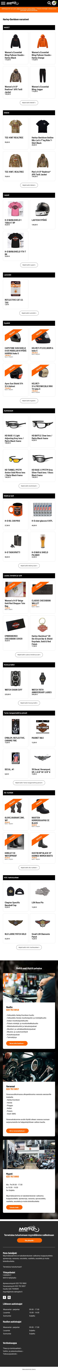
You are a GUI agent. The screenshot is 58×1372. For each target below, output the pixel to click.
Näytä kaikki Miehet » (29, 185)
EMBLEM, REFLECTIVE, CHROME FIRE (15, 739)
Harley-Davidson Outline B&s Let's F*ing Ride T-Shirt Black (42, 140)
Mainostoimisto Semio (29, 1369)
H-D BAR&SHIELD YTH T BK (15, 253)
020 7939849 (13, 1289)
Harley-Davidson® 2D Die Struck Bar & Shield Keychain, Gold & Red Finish (42, 640)
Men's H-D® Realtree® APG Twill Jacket (41, 173)
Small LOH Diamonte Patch (41, 935)
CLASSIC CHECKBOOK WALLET (41, 602)
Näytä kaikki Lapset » (29, 265)
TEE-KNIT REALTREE (14, 137)
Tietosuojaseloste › (10, 1354)
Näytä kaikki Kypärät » (29, 401)
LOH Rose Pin (37, 902)
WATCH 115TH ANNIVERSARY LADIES (42, 691)
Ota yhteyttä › (29, 1240)
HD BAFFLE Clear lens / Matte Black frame (42, 437)
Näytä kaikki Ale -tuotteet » (29, 867)
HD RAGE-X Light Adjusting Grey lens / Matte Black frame (14, 438)
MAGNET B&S (38, 737)
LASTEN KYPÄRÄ (39, 220)
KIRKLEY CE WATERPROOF (11, 854)
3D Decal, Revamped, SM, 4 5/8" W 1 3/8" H (41, 770)
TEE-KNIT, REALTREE (14, 171)
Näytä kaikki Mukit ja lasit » (29, 565)
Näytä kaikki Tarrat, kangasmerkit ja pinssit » (29, 783)
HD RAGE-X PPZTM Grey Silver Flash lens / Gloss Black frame (42, 472)
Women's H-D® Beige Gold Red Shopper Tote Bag (15, 603)
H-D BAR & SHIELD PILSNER (40, 553)
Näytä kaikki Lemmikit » (29, 313)
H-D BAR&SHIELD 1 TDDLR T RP (13, 221)
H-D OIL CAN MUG (12, 520)
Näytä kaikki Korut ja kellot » (29, 703)
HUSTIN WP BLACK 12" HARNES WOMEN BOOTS (42, 854)
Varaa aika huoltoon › (16, 1043)
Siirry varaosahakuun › (17, 1131)
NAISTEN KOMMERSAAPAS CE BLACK (40, 820)
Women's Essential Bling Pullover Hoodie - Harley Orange (42, 55)
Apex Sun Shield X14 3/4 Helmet (14, 384)
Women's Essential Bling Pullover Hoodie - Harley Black (15, 55)
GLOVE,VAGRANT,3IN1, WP (14, 819)
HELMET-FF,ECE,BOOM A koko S (42, 349)
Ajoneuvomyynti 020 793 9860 (14, 1283)
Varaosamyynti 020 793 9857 (14, 1286)
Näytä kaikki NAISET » (29, 102)
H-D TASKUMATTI (12, 552)
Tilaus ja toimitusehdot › (12, 1348)
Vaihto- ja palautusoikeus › (13, 1351)
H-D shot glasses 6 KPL (42, 520)
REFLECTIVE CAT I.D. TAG (14, 301)
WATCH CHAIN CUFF (13, 689)
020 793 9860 (12, 1176)
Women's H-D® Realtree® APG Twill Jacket (13, 89)
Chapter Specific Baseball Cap (12, 903)
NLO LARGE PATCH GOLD (15, 934)
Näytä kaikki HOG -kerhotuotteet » (29, 947)
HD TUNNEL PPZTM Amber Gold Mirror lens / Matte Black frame (15, 472)
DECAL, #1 (9, 769)
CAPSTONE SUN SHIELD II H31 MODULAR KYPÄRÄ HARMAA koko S (15, 351)
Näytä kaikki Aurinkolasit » (29, 486)
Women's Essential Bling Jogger (40, 88)
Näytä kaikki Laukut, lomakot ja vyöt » (29, 655)
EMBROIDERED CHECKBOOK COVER (13, 637)
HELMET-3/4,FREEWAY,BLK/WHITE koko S (42, 386)
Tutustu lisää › (14, 1207)
